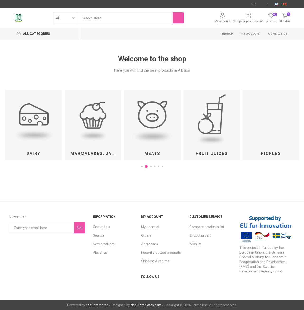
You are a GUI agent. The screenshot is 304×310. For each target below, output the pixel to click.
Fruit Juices (212, 153)
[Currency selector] (259, 3)
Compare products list (248, 21)
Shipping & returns (155, 261)
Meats (152, 153)
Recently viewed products (161, 252)
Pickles (271, 153)
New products (104, 244)
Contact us (277, 33)
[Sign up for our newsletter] (41, 227)
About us (100, 252)
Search (227, 33)
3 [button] (151, 166)
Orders (146, 235)
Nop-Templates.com (146, 305)
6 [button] (162, 166)
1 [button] (142, 166)
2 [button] (147, 166)
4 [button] (154, 166)
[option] (33, 125)
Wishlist (195, 244)
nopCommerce (97, 305)
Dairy (33, 153)
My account (222, 21)
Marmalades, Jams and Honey (95, 153)
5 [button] (158, 166)
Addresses (149, 244)
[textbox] (125, 17)
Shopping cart (200, 235)
